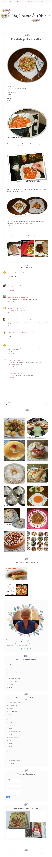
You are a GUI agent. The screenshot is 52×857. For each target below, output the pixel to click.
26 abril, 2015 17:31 (23, 297)
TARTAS (10, 687)
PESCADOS (11, 740)
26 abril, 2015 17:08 (21, 285)
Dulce (4, 1)
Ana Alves (11, 308)
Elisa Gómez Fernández (15, 320)
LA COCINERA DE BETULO (16, 333)
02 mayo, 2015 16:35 (17, 373)
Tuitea (23, 235)
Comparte (15, 235)
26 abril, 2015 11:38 (19, 273)
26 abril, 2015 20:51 (21, 345)
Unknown (11, 273)
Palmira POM (12, 345)
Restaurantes (12, 749)
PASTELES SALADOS (13, 737)
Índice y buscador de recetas (25, 1)
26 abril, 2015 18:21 (27, 320)
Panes (10, 743)
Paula (10, 373)
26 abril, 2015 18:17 (19, 308)
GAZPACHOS (12, 725)
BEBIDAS (11, 708)
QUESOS (11, 746)
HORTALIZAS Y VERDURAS (14, 731)
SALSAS (10, 752)
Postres (11, 684)
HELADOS (11, 675)
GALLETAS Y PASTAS (13, 672)
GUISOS (10, 728)
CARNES (10, 714)
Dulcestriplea (12, 360)
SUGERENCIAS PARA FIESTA (15, 757)
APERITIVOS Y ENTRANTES (15, 702)
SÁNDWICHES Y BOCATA (14, 760)
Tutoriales (11, 763)
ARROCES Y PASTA (13, 705)
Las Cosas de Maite (32, 853)
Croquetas (11, 720)
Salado (12, 1)
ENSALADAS (11, 723)
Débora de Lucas (13, 297)
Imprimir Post (38, 235)
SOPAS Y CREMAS (13, 754)
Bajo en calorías (13, 711)
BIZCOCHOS (11, 664)
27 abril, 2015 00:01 (21, 360)
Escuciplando (12, 285)
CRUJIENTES (11, 667)
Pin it (30, 235)
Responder (11, 279)
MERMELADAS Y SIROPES (15, 678)
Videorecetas (41, 1)
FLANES (10, 670)
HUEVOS (11, 734)
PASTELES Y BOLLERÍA (14, 681)
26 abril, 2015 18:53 (29, 333)
